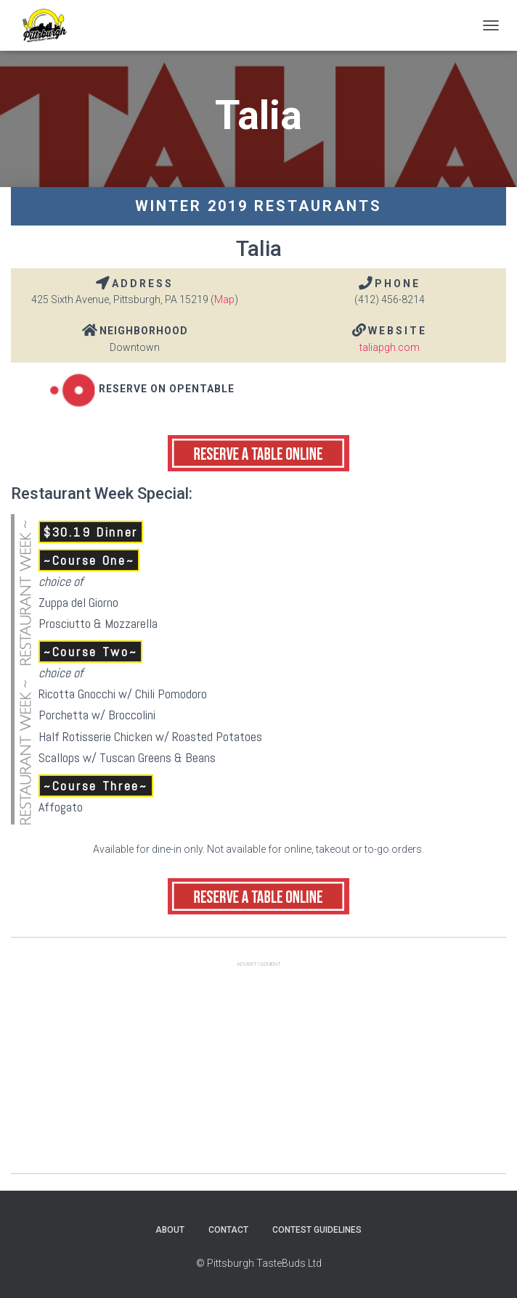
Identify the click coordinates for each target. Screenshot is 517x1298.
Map (224, 299)
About (169, 1230)
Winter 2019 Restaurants (258, 206)
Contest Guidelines (317, 1230)
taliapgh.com (389, 347)
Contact (228, 1230)
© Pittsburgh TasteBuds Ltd (259, 1263)
